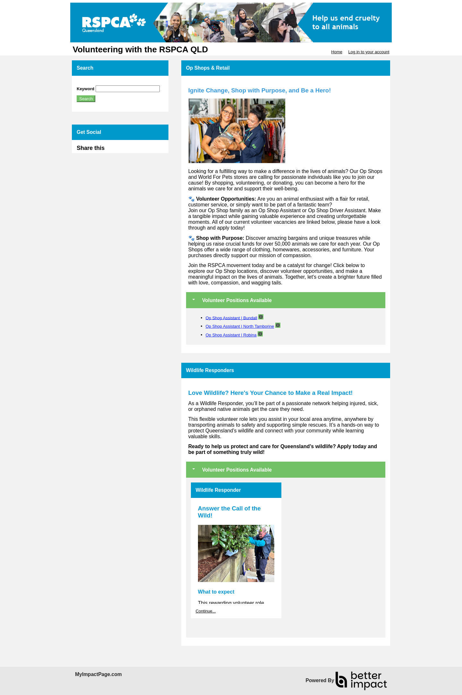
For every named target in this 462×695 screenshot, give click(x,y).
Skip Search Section (95, 83)
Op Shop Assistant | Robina (231, 335)
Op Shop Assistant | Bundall (231, 317)
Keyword (85, 88)
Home (336, 51)
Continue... (206, 611)
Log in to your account (368, 51)
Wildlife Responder (218, 490)
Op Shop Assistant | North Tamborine (240, 326)
